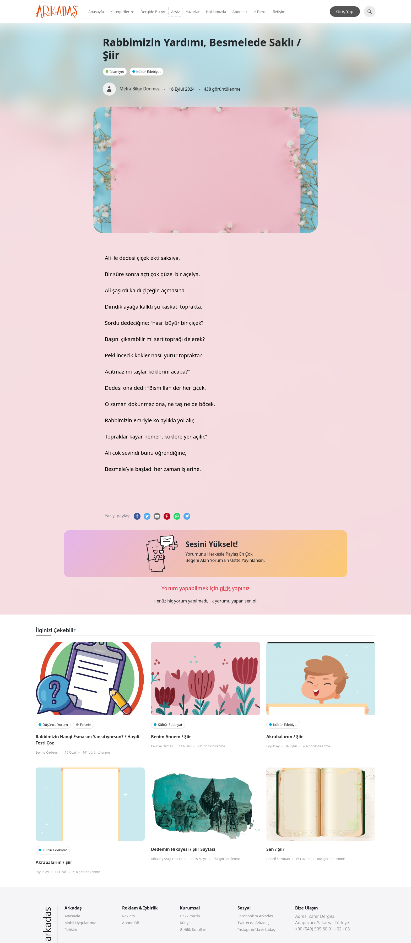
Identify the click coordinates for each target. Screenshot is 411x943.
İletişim (279, 11)
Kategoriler (122, 11)
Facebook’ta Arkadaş (255, 915)
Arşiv (175, 11)
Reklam (128, 915)
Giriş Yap (344, 11)
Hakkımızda (216, 11)
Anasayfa (96, 11)
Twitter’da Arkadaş (253, 922)
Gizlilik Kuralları (193, 929)
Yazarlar (193, 11)
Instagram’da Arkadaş (256, 929)
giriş (225, 588)
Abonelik (239, 11)
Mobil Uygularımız (80, 922)
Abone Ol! (130, 922)
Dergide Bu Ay (152, 11)
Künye (185, 922)
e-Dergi (260, 11)
